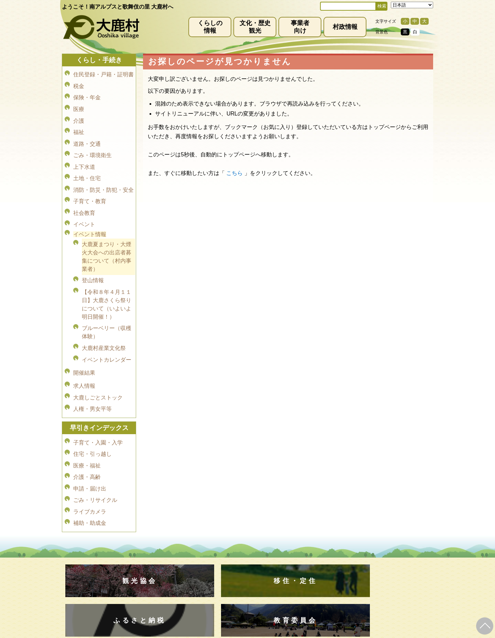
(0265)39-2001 (255, 569)
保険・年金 (87, 93)
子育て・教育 (89, 180)
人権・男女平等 (92, 362)
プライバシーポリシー (210, 549)
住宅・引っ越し (92, 404)
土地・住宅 (87, 160)
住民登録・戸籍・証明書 (103, 74)
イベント (84, 199)
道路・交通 (87, 131)
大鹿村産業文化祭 (104, 313)
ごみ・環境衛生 (92, 141)
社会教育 (84, 189)
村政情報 (345, 26)
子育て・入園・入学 (98, 394)
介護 (78, 112)
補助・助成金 (89, 461)
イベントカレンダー (106, 323)
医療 (78, 103)
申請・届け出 (89, 433)
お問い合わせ (325, 549)
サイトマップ (258, 549)
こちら (234, 173)
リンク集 (292, 549)
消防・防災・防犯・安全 (103, 170)
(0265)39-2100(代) (269, 595)
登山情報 (93, 251)
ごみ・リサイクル (95, 442)
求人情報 (84, 343)
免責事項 (167, 549)
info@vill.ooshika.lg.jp (210, 575)
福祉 (78, 122)
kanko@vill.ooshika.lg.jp (319, 575)
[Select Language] (412, 5)
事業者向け (300, 27)
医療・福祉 (87, 413)
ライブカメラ (89, 452)
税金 (78, 83)
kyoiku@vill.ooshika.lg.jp (217, 601)
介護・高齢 (87, 423)
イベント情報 (89, 208)
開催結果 (84, 333)
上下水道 (84, 151)
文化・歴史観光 (255, 27)
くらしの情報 (210, 27)
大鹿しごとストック (98, 353)
